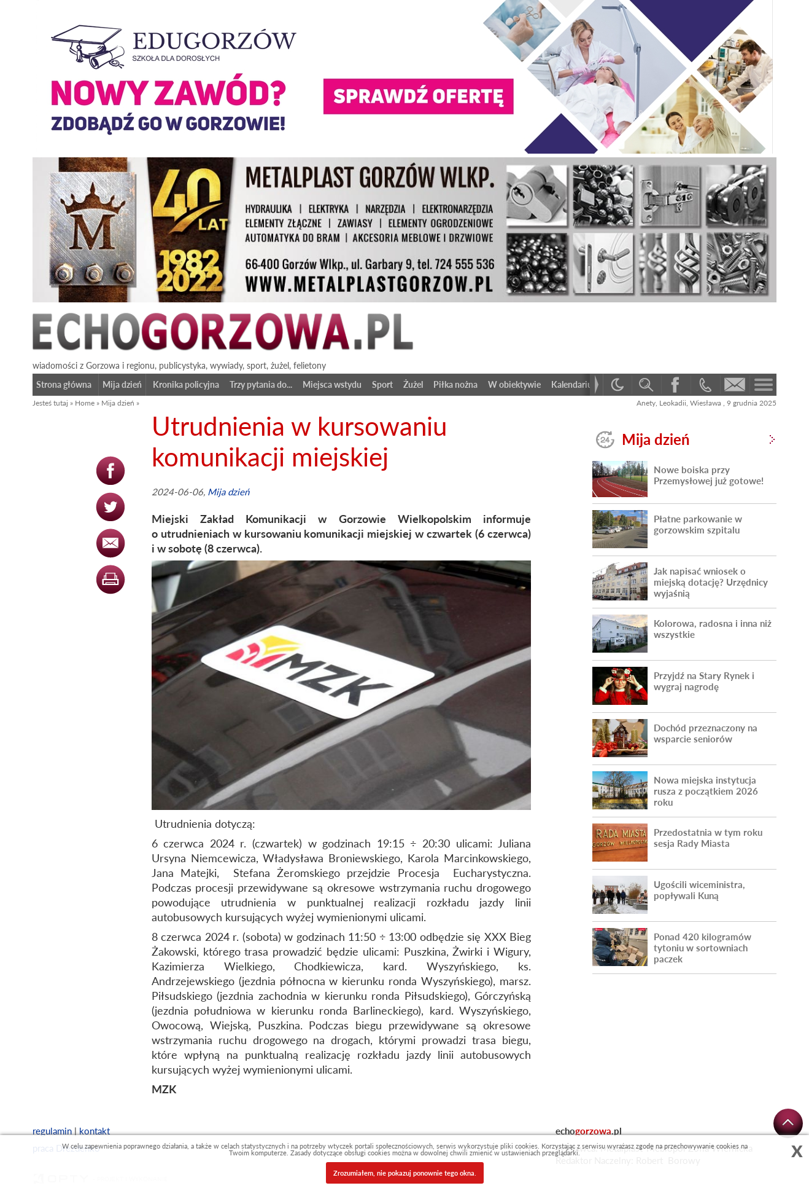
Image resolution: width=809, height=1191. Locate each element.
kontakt (94, 1130)
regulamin (52, 1130)
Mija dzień (117, 402)
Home (85, 402)
